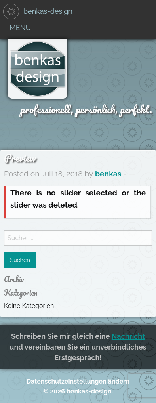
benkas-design (47, 11)
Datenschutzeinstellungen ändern (78, 381)
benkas (108, 173)
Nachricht (128, 336)
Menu (20, 27)
